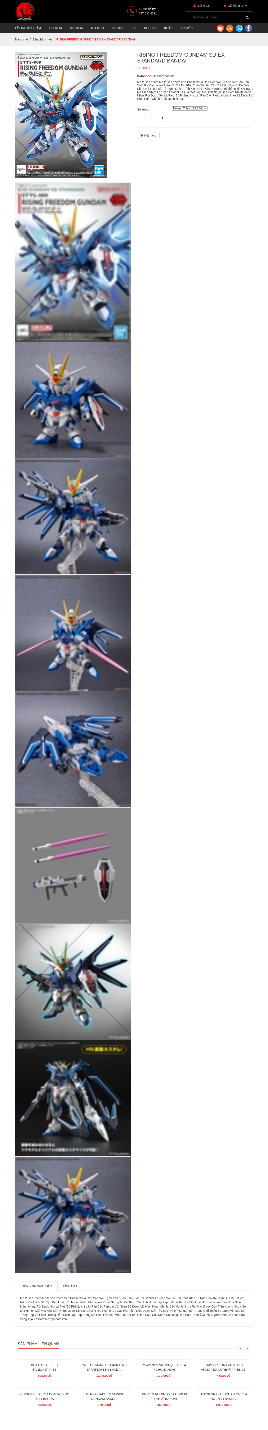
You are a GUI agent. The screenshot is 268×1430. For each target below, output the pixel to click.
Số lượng (143, 109)
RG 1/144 (76, 28)
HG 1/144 (55, 28)
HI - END (150, 28)
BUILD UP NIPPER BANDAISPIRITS (44, 1367)
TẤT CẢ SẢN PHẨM (28, 28)
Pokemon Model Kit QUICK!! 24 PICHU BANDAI (164, 1367)
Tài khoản (201, 5)
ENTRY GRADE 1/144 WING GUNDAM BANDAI (104, 1396)
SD (133, 28)
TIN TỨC (187, 28)
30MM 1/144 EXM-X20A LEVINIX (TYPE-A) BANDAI (163, 1396)
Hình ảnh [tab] (70, 1286)
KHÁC (168, 28)
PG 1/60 (117, 28)
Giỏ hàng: (235, 5)
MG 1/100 (97, 28)
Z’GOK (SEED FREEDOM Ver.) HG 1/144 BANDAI (44, 1396)
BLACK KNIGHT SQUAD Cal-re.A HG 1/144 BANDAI (223, 1396)
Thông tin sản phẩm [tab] (36, 1286)
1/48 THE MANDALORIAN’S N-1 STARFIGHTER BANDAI (104, 1367)
